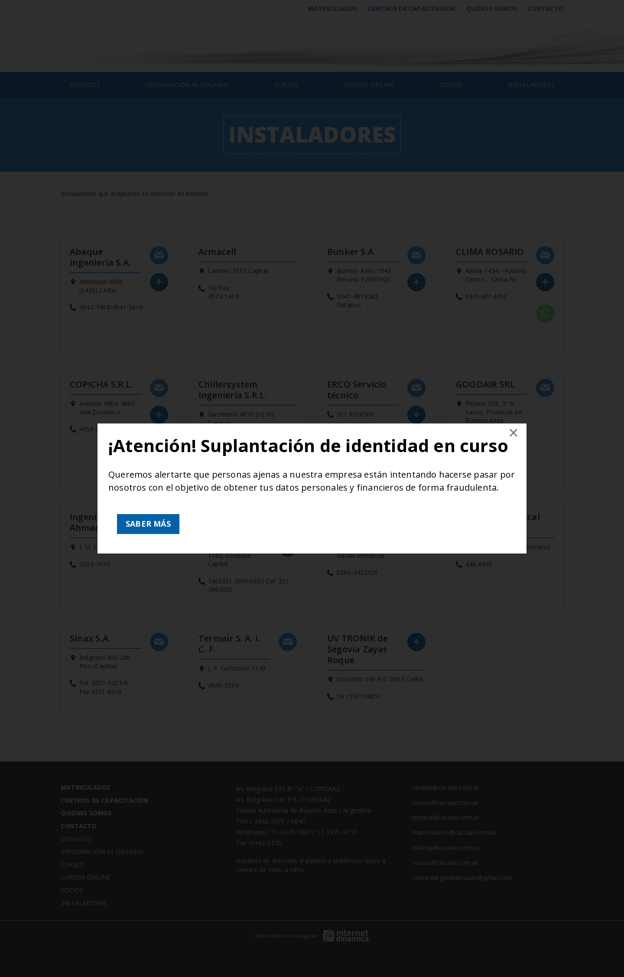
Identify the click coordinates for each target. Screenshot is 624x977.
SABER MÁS (148, 523)
